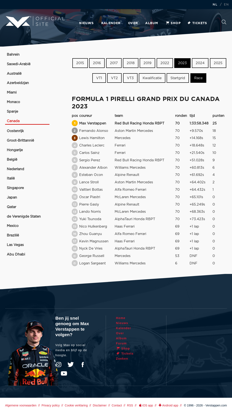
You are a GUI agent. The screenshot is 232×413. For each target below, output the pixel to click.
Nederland (15, 169)
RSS (130, 405)
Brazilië (13, 235)
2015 (80, 63)
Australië (14, 73)
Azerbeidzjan (18, 83)
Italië (11, 178)
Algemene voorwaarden (21, 405)
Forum (121, 343)
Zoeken (224, 22)
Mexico (12, 226)
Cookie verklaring (76, 405)
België (12, 159)
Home (121, 318)
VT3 (130, 78)
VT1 (99, 78)
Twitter (70, 364)
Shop (173, 23)
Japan (12, 197)
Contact (117, 405)
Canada (13, 121)
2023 (182, 63)
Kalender (111, 23)
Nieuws (86, 23)
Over (133, 23)
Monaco (13, 102)
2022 (164, 63)
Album (151, 23)
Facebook (82, 364)
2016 (97, 63)
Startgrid (177, 78)
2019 (147, 63)
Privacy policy (51, 405)
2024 (200, 63)
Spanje (12, 111)
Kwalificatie (152, 78)
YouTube (63, 373)
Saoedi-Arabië (18, 64)
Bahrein (13, 54)
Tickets (197, 23)
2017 (114, 63)
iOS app (145, 405)
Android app (168, 405)
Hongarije (15, 150)
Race (198, 78)
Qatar (11, 207)
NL (215, 4)
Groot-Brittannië (20, 140)
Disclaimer (100, 405)
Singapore (15, 188)
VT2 (114, 78)
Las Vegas (15, 245)
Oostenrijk (15, 131)
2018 (131, 63)
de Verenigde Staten (24, 216)
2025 (218, 63)
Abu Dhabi (16, 254)
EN (226, 4)
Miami (12, 92)
